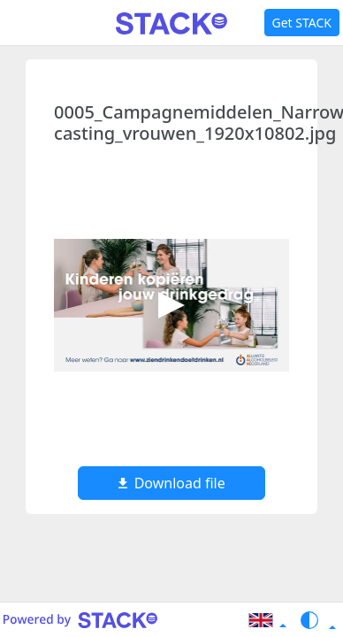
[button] (266, 620)
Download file (171, 483)
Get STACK (302, 22)
